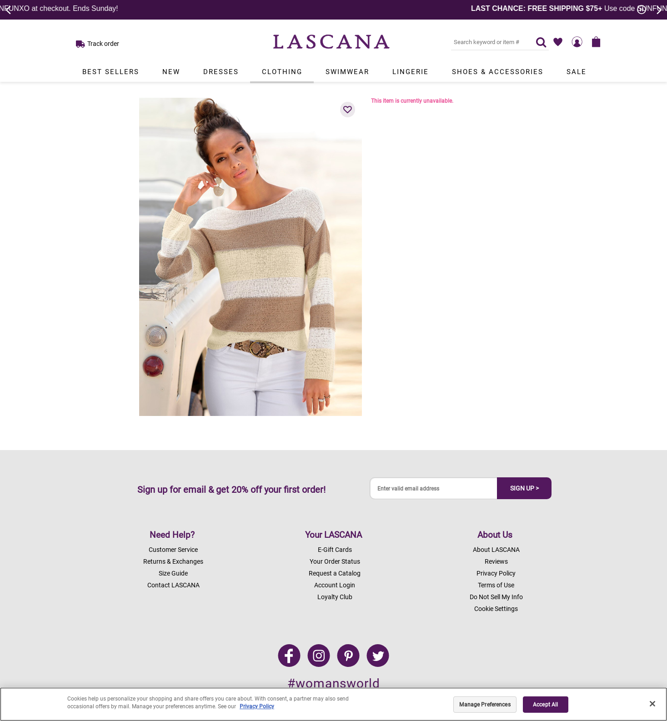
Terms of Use (496, 585)
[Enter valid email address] (434, 488)
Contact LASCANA (173, 585)
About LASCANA (496, 549)
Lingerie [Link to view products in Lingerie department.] (410, 72)
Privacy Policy (496, 573)
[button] (348, 109)
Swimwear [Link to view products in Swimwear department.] (347, 72)
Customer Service (173, 549)
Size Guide (173, 573)
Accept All (545, 704)
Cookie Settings (496, 608)
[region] (333, 704)
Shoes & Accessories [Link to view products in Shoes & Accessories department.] (497, 72)
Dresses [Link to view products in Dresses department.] (221, 72)
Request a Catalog (335, 573)
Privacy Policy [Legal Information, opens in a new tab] (257, 706)
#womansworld (333, 683)
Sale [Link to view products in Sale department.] (577, 72)
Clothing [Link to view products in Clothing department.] (282, 72)
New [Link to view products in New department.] (171, 72)
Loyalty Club (334, 597)
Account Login (334, 585)
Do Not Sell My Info (496, 597)
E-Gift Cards (335, 549)
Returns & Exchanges (173, 561)
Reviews (496, 561)
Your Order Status (335, 561)
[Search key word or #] (487, 42)
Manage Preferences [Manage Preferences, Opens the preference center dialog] (484, 704)
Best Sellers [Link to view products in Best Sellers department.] (110, 72)
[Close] (652, 704)
